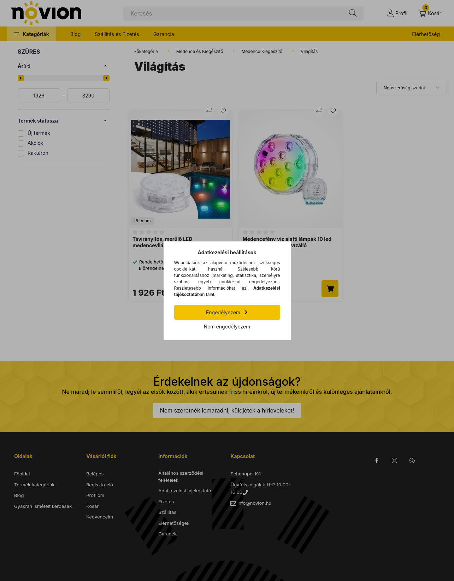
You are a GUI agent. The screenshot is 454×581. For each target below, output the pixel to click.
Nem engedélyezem (227, 327)
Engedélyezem (223, 312)
